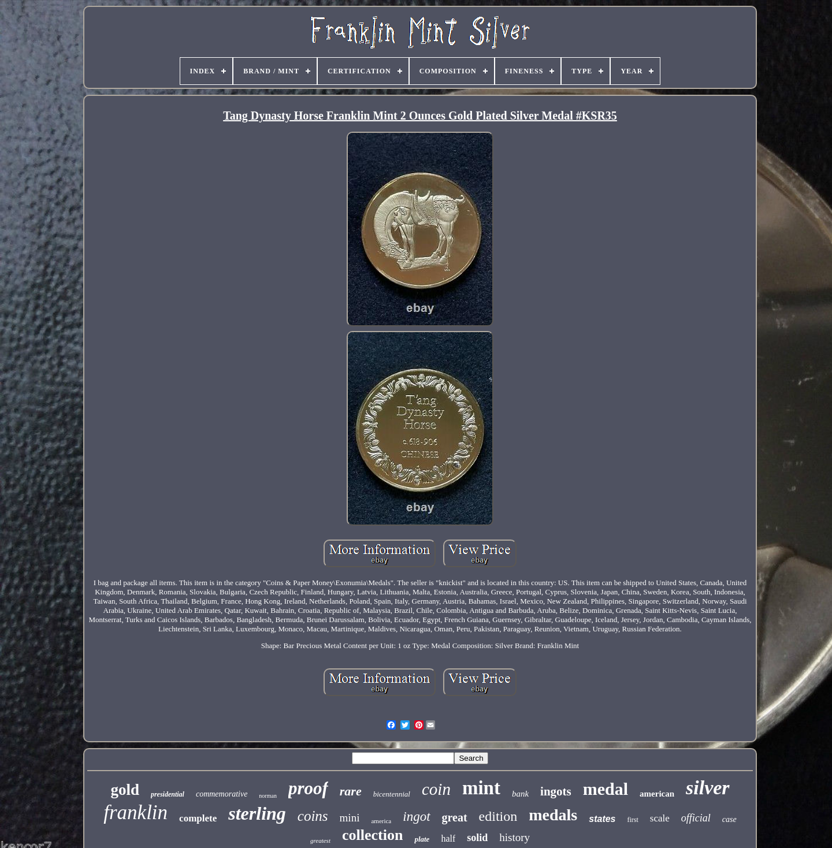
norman (268, 796)
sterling (257, 813)
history (514, 837)
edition (498, 816)
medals (553, 815)
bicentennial (391, 794)
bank (520, 793)
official (696, 818)
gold (124, 789)
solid (477, 837)
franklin (135, 812)
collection (372, 835)
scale (660, 818)
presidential (167, 794)
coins (313, 816)
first (632, 820)
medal (605, 788)
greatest (320, 840)
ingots (555, 791)
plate (421, 839)
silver (708, 787)
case (729, 819)
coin (436, 789)
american (657, 793)
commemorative (221, 794)
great (454, 817)
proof (308, 788)
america (381, 820)
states (602, 819)
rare (351, 791)
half (448, 838)
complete (198, 818)
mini (350, 818)
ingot (416, 816)
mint (481, 788)
